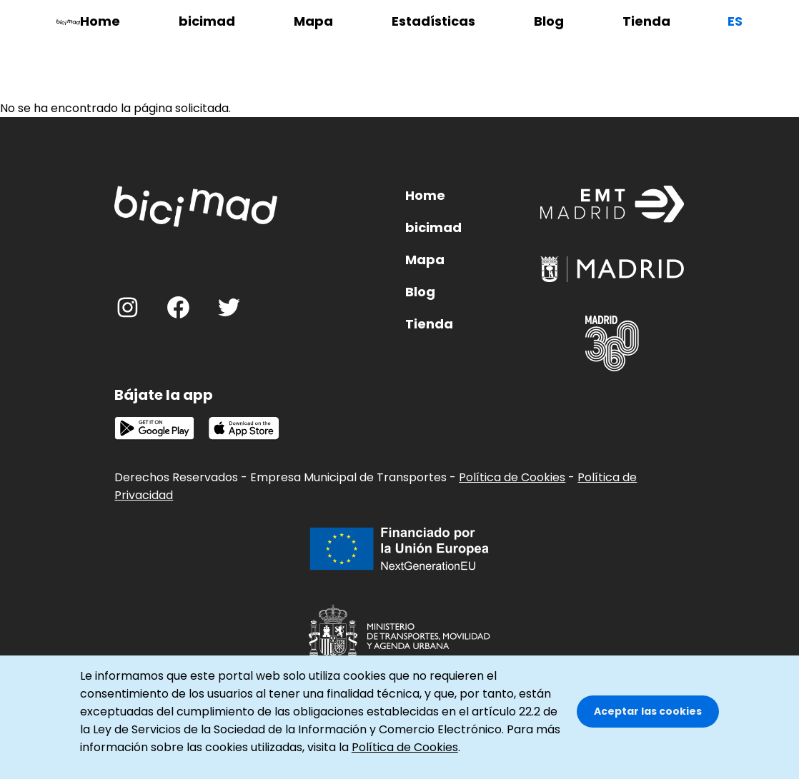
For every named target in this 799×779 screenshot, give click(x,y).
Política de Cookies (512, 477)
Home (100, 21)
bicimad (207, 21)
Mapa (313, 21)
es (735, 21)
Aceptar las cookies (648, 724)
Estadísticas (433, 21)
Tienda (646, 21)
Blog (549, 21)
